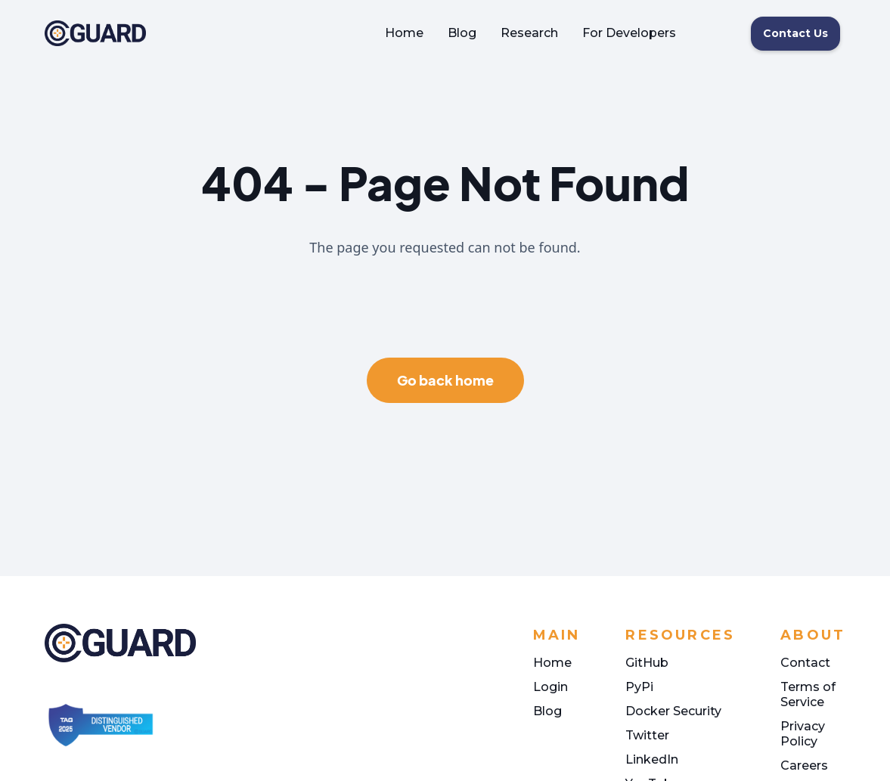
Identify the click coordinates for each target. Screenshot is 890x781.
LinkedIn (651, 759)
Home (404, 33)
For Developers (629, 33)
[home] (95, 33)
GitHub (646, 662)
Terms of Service (808, 694)
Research (529, 33)
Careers (804, 765)
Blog (462, 33)
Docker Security (673, 711)
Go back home (445, 380)
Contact (805, 662)
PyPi (639, 687)
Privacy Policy (802, 733)
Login (550, 687)
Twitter (647, 735)
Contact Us (795, 33)
